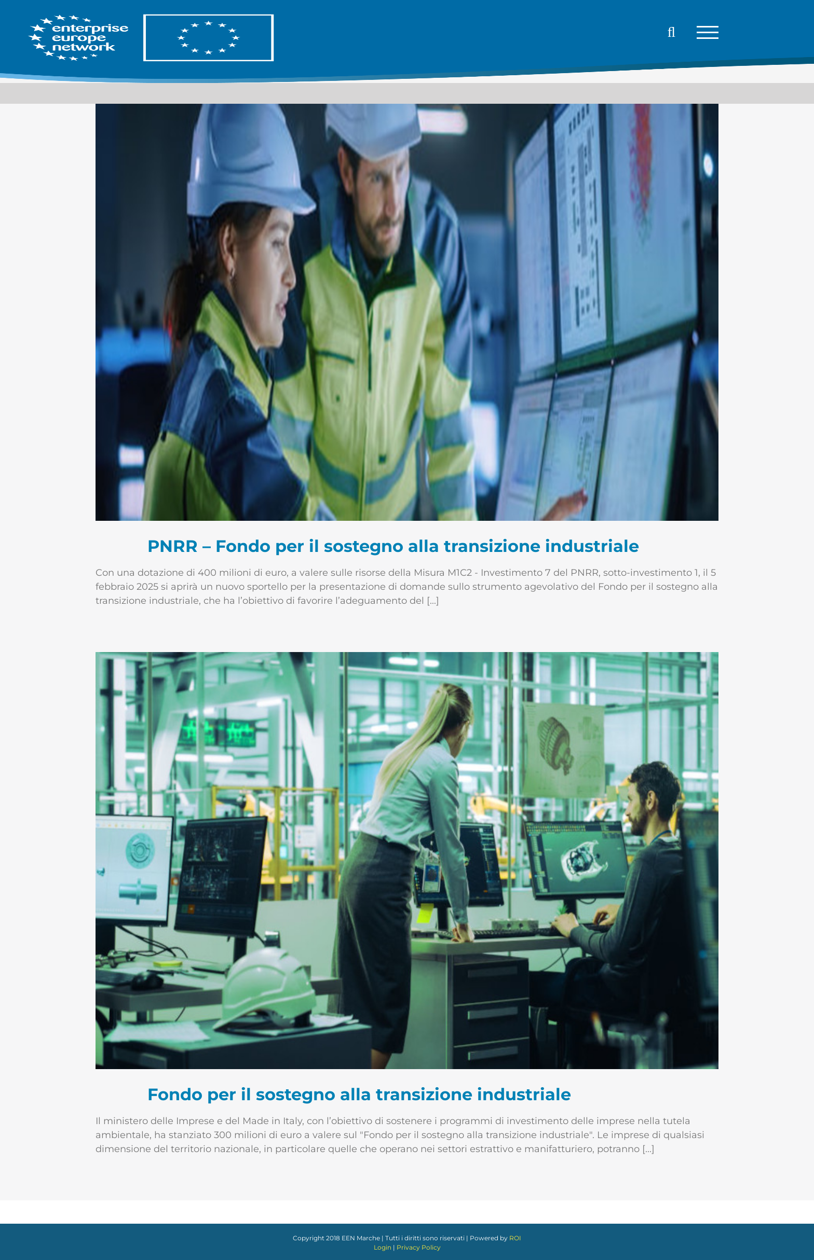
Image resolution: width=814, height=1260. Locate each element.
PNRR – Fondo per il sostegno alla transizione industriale (393, 546)
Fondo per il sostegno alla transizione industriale (359, 1094)
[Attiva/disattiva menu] (707, 32)
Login (382, 1247)
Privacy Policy (419, 1247)
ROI (515, 1238)
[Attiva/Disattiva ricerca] (672, 32)
